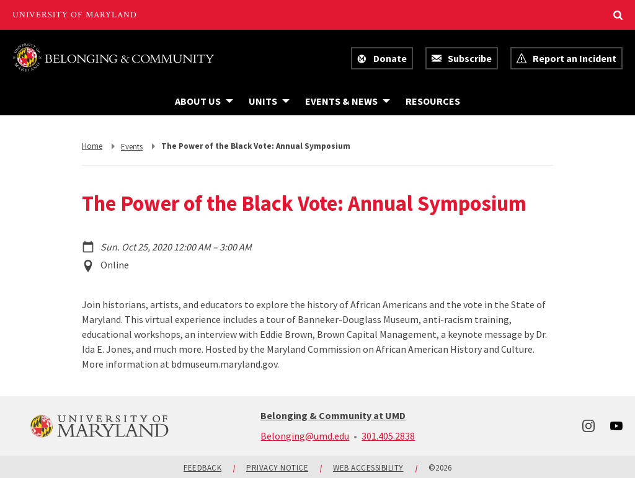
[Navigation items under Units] (269, 101)
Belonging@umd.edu (304, 436)
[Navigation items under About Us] (204, 101)
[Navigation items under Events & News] (347, 101)
